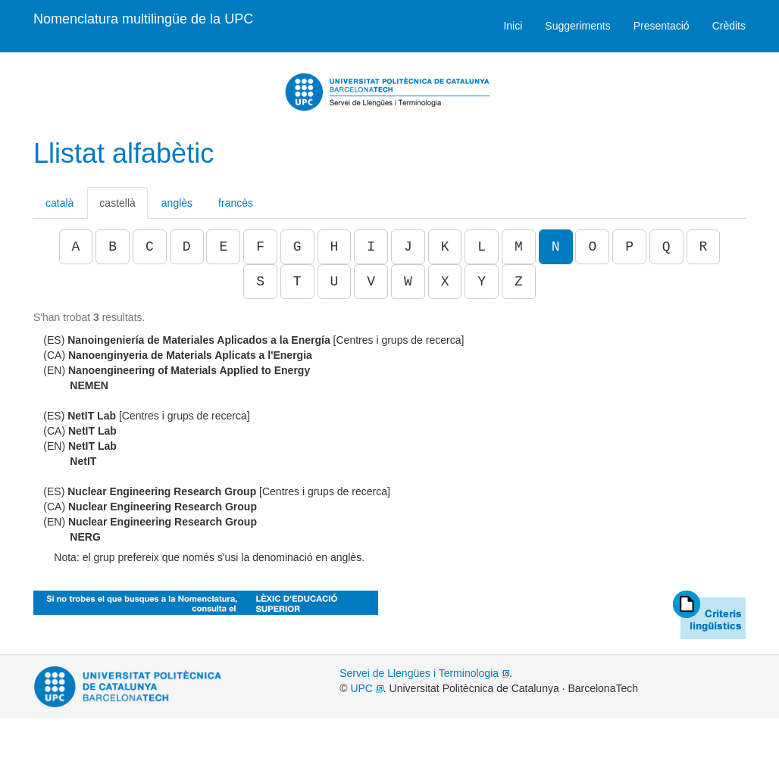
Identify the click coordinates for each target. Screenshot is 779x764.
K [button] (445, 247)
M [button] (519, 247)
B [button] (112, 247)
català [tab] (59, 203)
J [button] (408, 247)
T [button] (297, 282)
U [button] (334, 282)
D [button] (187, 247)
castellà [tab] (117, 203)
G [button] (297, 247)
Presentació (662, 26)
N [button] (556, 247)
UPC (366, 688)
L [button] (481, 247)
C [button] (149, 247)
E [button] (223, 247)
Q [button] (666, 247)
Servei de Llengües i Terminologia (424, 673)
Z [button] (519, 282)
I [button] (371, 247)
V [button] (371, 282)
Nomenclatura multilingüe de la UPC (143, 19)
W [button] (408, 282)
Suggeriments (577, 26)
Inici (512, 26)
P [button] (629, 247)
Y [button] (481, 282)
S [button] (260, 282)
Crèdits (729, 26)
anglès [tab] (176, 203)
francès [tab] (235, 203)
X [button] (445, 282)
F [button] (260, 247)
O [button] (592, 247)
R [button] (703, 247)
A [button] (76, 247)
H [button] (334, 247)
